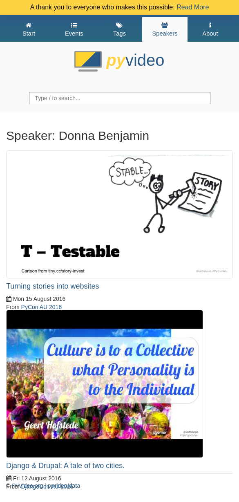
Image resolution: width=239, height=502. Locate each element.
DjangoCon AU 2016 (47, 486)
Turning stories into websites (52, 286)
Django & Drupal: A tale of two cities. (65, 466)
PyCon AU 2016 (41, 307)
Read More (192, 7)
